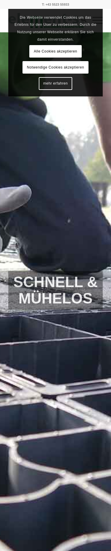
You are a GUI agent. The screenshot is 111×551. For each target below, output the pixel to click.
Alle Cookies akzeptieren (55, 51)
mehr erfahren (55, 83)
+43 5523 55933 (57, 4)
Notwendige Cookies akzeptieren (55, 67)
